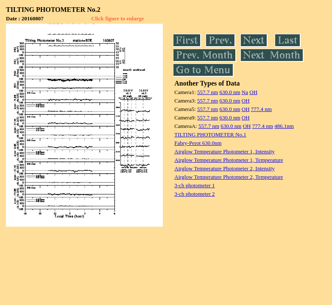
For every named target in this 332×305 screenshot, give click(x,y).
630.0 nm (229, 92)
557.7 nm (207, 92)
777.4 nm (261, 109)
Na (245, 92)
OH (253, 92)
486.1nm (284, 126)
